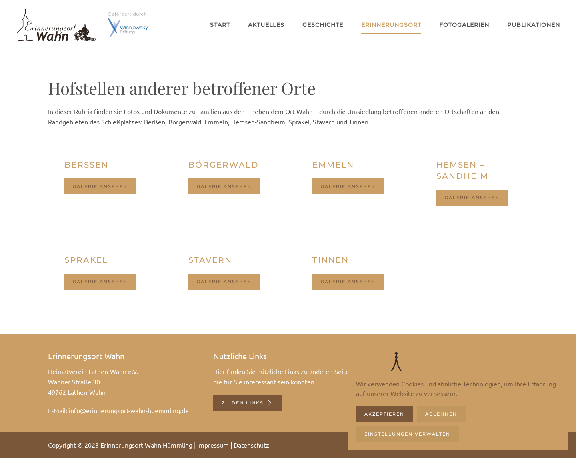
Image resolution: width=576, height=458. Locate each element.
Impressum (213, 445)
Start (220, 24)
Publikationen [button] (533, 24)
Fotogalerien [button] (464, 24)
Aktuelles (266, 24)
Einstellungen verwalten (407, 434)
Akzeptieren (384, 414)
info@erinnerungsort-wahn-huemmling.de (129, 410)
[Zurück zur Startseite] (56, 25)
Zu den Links (248, 403)
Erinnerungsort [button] (391, 24)
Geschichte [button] (322, 24)
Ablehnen (441, 414)
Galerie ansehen (100, 186)
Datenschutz (251, 445)
